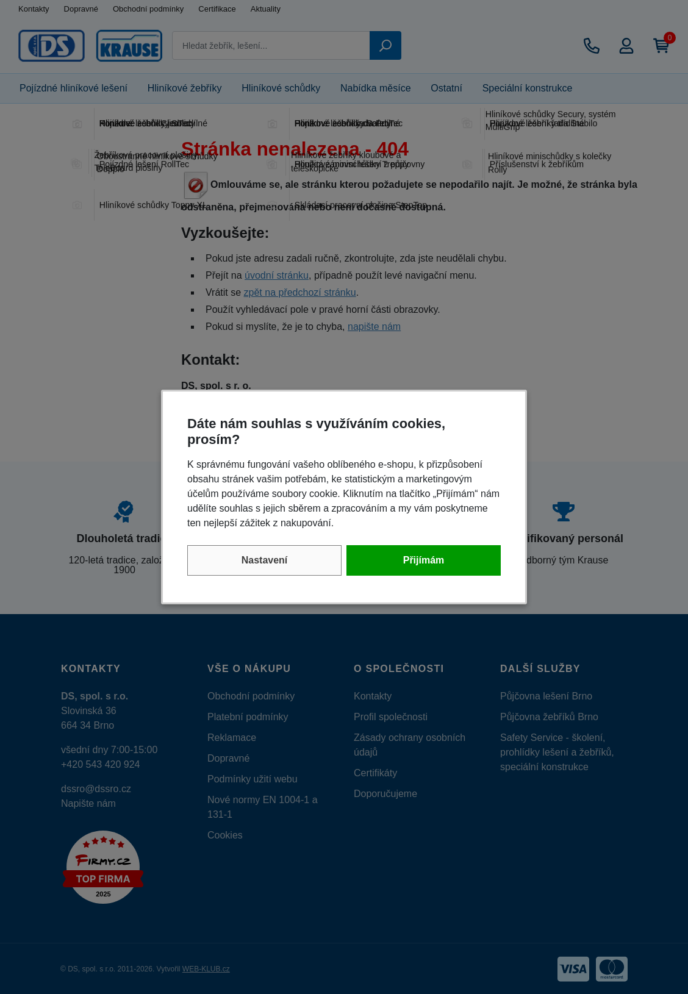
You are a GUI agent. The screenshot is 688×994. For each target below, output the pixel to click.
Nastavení (265, 560)
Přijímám (424, 560)
